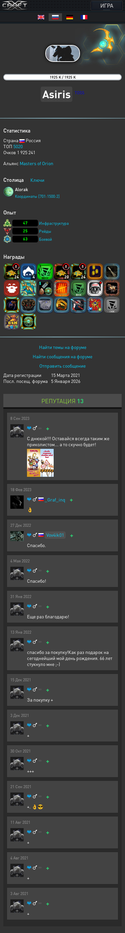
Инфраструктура (54, 223)
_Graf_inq (55, 499)
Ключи (37, 180)
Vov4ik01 (55, 535)
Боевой (45, 239)
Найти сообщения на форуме (62, 356)
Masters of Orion (36, 163)
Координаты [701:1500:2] (37, 196)
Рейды (45, 231)
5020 (18, 146)
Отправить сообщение (62, 366)
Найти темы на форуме (62, 347)
